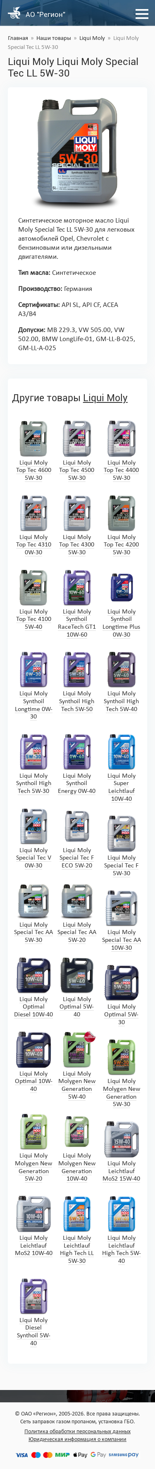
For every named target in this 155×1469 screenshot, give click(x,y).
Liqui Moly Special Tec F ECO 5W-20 (76, 838)
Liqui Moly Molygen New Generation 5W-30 (121, 1073)
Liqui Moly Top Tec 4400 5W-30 (121, 450)
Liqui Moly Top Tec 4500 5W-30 (76, 450)
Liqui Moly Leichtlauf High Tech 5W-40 (121, 1229)
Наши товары (53, 38)
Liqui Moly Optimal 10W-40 (33, 1061)
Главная (18, 38)
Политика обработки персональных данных (77, 1432)
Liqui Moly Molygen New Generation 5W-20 (33, 1147)
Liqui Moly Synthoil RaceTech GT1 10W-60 (77, 603)
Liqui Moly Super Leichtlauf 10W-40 (121, 767)
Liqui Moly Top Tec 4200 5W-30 (121, 525)
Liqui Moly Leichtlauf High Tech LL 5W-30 (76, 1229)
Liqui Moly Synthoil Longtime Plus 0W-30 (121, 603)
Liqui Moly (92, 38)
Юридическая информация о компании (77, 1439)
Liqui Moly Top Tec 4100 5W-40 (33, 599)
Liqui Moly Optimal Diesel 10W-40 (33, 987)
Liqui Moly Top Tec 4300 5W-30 (76, 525)
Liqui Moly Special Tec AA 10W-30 (121, 920)
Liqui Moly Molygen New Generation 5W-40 (76, 1065)
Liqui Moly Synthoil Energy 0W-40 (76, 764)
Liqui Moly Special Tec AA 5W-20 (76, 913)
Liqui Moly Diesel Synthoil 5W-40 (33, 1312)
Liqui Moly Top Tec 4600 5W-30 (33, 450)
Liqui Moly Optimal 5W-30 (121, 994)
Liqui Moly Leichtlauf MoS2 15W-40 (121, 1151)
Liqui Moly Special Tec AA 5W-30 (33, 913)
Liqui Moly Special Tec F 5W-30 (121, 845)
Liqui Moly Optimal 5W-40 (76, 987)
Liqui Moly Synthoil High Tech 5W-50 (76, 681)
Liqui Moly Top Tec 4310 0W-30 (33, 525)
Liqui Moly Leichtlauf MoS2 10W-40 (33, 1226)
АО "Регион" (45, 14)
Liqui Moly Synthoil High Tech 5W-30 (33, 764)
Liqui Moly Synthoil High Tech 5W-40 (121, 681)
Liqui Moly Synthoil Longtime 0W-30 (33, 685)
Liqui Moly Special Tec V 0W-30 (33, 838)
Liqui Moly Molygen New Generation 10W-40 (76, 1147)
